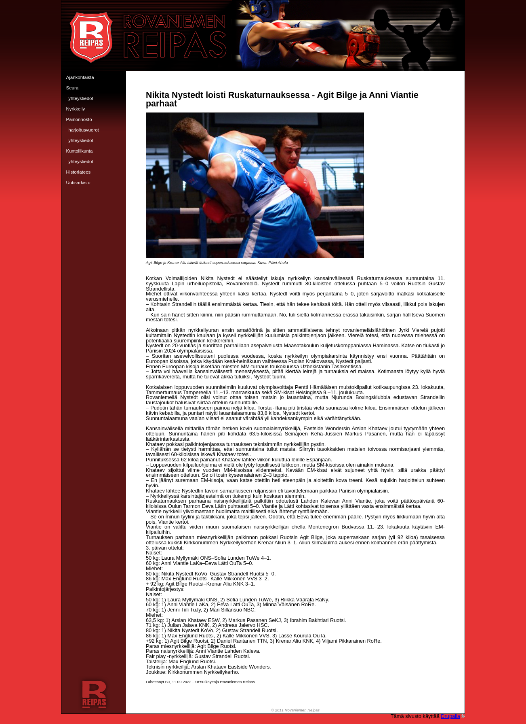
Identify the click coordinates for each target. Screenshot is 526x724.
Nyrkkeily (75, 108)
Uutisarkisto (78, 182)
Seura (72, 87)
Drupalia (453, 716)
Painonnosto (79, 119)
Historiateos (78, 172)
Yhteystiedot (80, 98)
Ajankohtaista (80, 77)
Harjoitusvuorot (83, 129)
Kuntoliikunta (79, 151)
